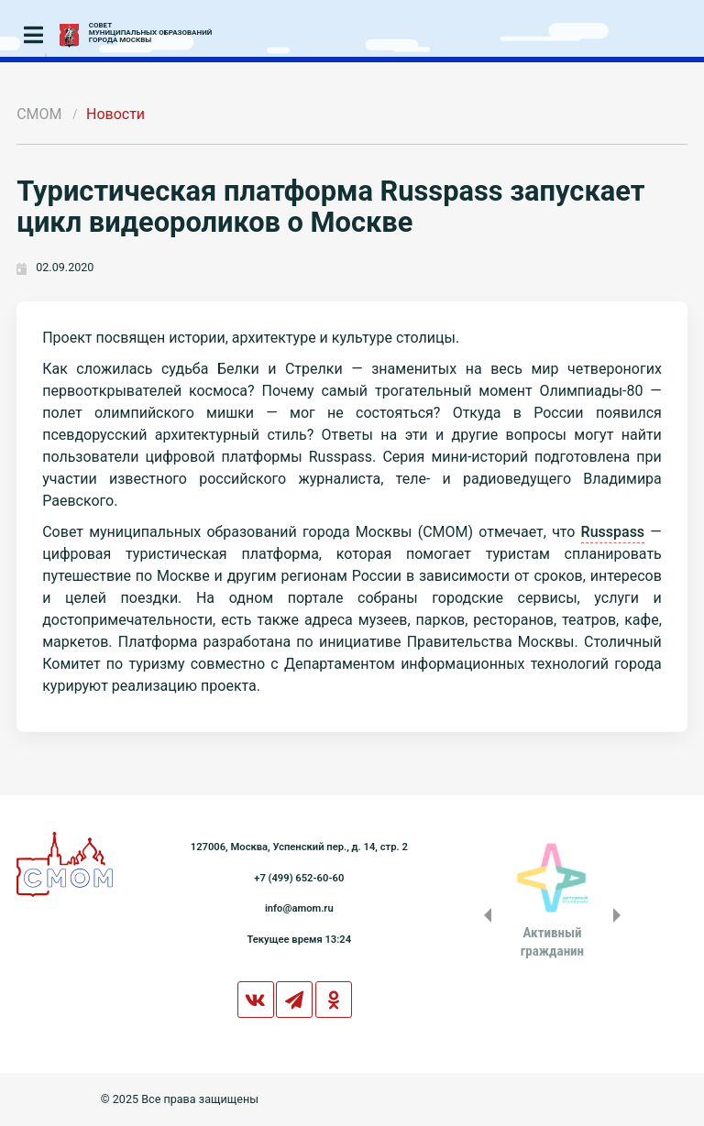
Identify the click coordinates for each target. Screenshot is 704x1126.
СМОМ (38, 114)
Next (620, 915)
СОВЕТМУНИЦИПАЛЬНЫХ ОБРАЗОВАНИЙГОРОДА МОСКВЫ (151, 33)
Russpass (613, 532)
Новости (115, 114)
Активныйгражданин (552, 941)
